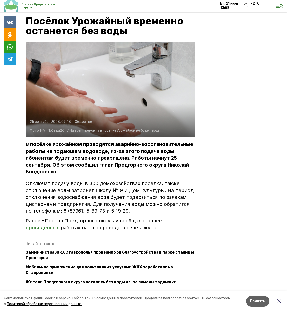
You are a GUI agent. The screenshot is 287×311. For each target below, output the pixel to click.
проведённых (42, 228)
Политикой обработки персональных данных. (44, 304)
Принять (257, 301)
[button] (110, 89)
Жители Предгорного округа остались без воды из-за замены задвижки (101, 282)
